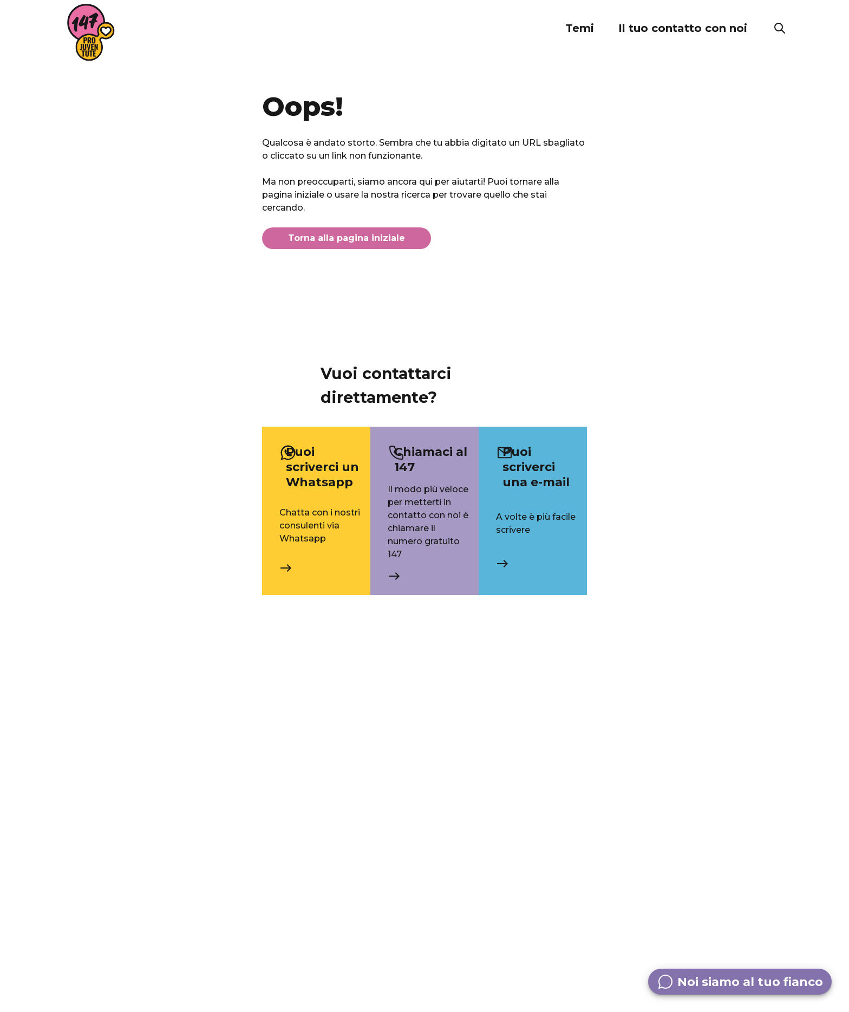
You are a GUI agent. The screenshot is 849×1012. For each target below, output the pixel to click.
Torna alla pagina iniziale (346, 238)
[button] (579, 28)
